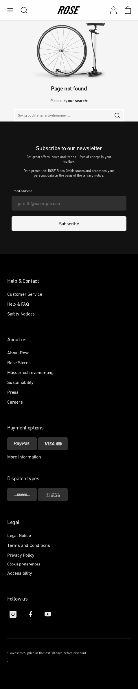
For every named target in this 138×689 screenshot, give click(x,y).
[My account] (113, 10)
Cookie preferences (23, 564)
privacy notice (93, 175)
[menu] (10, 10)
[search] (21, 10)
